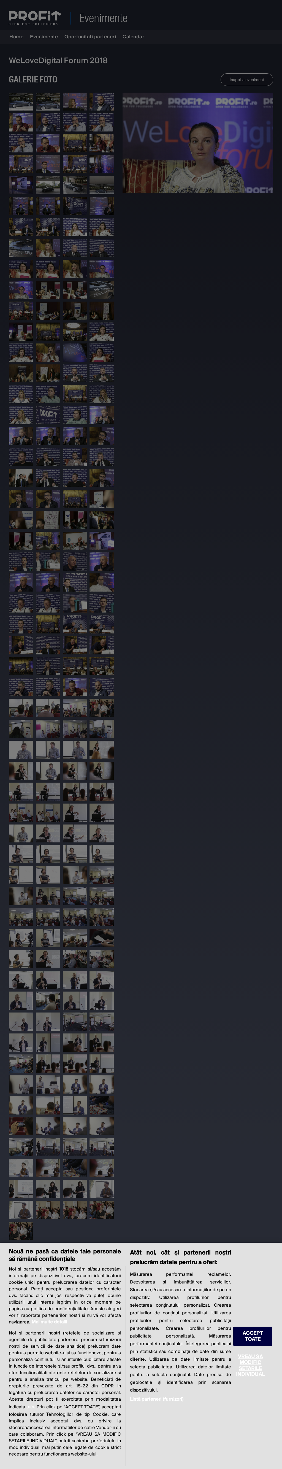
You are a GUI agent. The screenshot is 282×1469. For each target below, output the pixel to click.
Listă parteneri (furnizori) (156, 1399)
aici (30, 1407)
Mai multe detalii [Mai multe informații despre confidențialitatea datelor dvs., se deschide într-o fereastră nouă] (49, 1322)
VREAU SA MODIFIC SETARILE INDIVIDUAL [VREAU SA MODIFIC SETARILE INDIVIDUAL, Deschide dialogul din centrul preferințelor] (250, 1365)
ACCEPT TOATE (253, 1336)
